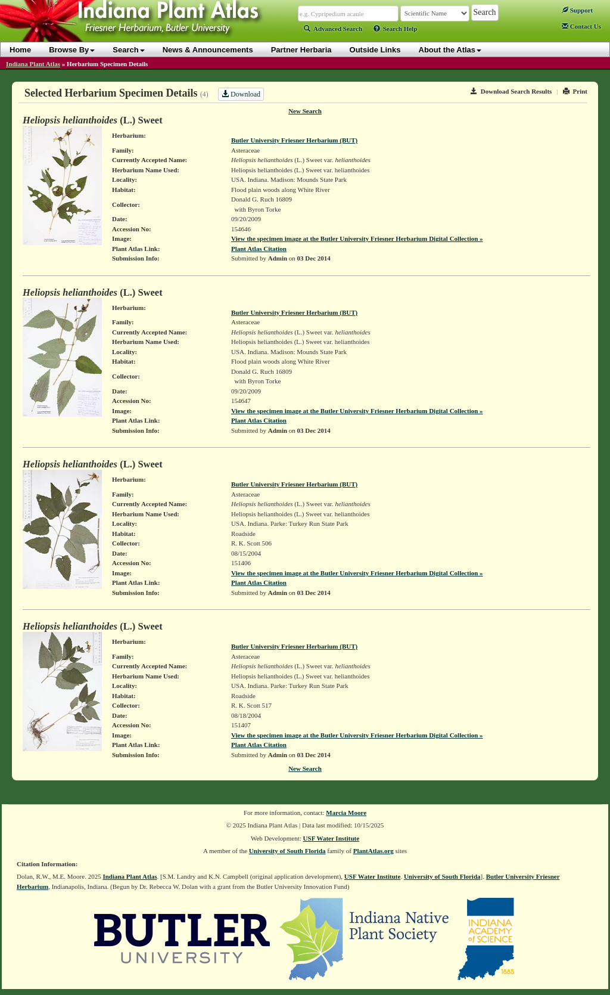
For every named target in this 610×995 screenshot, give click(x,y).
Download (241, 94)
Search (128, 49)
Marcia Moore (346, 812)
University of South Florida (287, 850)
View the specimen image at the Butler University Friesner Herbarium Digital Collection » (357, 238)
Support (577, 10)
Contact (581, 26)
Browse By (72, 49)
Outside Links (375, 49)
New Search (305, 110)
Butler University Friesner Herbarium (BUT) (294, 140)
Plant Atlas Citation (259, 248)
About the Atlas (450, 49)
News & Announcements (208, 49)
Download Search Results (511, 91)
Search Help (396, 28)
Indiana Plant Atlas (33, 63)
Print (575, 91)
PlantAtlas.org (373, 850)
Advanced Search (333, 28)
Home (20, 49)
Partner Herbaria (301, 49)
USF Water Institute (331, 838)
